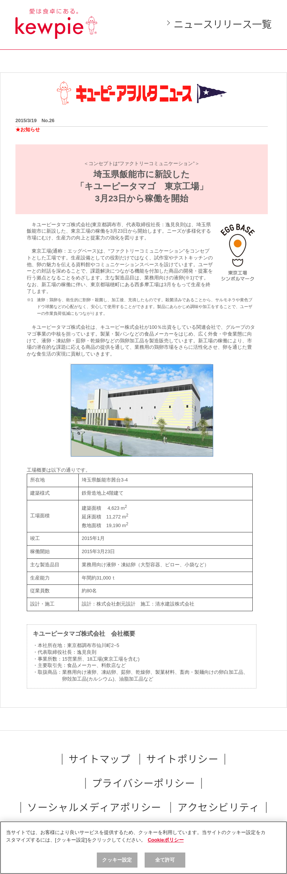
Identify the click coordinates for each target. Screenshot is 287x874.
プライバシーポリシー (143, 783)
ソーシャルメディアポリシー (94, 807)
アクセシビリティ (218, 807)
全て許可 (165, 860)
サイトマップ (100, 759)
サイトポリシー (182, 759)
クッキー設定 (117, 860)
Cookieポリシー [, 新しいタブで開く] (165, 840)
